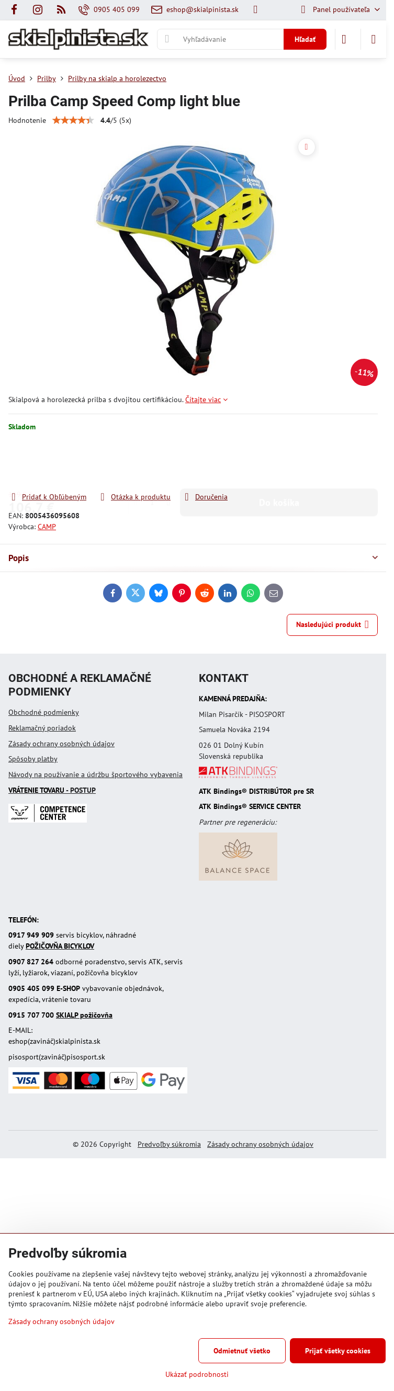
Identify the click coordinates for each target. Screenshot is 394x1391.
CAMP (47, 526)
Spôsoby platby (33, 758)
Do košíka (279, 461)
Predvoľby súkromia (169, 1144)
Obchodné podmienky (43, 712)
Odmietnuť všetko (242, 1350)
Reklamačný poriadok (42, 728)
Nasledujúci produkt (332, 624)
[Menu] (373, 39)
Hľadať (305, 39)
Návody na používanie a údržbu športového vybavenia (95, 774)
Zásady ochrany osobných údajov (61, 743)
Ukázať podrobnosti (197, 1374)
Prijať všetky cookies (337, 1350)
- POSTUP (52, 790)
